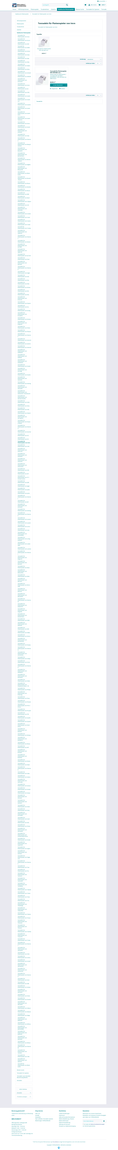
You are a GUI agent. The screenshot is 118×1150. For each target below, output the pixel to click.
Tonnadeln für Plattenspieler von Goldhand (22, 351)
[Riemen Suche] (80, 9)
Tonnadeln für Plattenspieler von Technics (22, 874)
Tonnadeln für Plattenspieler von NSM (24, 619)
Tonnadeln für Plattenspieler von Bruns (24, 189)
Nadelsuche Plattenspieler (23, 32)
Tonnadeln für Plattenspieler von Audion (24, 104)
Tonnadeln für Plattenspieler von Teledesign (22, 904)
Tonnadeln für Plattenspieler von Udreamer (22, 949)
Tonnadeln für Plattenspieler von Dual (23, 258)
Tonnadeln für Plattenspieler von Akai (23, 57)
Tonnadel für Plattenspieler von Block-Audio (24, 1065)
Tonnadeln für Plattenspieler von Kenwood (22, 505)
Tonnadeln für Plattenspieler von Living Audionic (24, 539)
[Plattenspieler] (35, 9)
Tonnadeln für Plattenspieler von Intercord (22, 450)
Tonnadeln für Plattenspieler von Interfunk (22, 460)
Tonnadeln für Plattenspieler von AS (23, 88)
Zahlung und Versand (64, 1124)
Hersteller (19, 1080)
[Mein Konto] (92, 4)
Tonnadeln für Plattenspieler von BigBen (24, 163)
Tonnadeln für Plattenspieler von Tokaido (24, 889)
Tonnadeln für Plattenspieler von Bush (24, 197)
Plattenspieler (20, 23)
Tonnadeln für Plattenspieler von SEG (23, 821)
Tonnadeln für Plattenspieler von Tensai (24, 917)
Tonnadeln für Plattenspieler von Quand (24, 720)
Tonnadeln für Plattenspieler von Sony (24, 809)
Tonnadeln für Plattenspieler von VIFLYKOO (22, 1003)
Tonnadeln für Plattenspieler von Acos (23, 36)
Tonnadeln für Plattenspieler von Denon (24, 241)
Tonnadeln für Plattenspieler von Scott (24, 818)
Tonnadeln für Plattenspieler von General (24, 346)
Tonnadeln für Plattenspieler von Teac (23, 866)
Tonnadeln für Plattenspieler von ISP (23, 473)
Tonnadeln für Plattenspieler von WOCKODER (22, 1028)
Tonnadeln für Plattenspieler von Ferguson (22, 323)
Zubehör (19, 29)
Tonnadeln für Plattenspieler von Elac (23, 279)
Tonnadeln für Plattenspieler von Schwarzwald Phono (23, 835)
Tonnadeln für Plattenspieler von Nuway (24, 644)
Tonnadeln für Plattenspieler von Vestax (24, 986)
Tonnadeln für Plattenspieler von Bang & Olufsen (24, 144)
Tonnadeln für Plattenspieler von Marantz (22, 562)
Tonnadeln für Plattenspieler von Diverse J (24, 497)
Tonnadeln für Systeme (23, 1073)
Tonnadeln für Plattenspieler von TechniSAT (22, 879)
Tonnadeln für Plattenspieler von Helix (24, 401)
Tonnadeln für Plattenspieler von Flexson (24, 330)
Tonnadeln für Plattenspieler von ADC (23, 43)
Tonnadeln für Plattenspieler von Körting (24, 509)
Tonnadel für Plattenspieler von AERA (24, 46)
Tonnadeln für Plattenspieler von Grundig (22, 370)
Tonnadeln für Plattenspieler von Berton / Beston (24, 159)
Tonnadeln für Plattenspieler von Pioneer (24, 701)
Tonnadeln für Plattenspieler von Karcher (24, 431)
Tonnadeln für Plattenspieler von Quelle (24, 717)
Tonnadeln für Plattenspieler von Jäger (24, 485)
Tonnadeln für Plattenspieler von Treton (24, 892)
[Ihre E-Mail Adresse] (92, 1121)
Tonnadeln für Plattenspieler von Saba (24, 772)
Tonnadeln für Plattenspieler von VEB (23, 982)
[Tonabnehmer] (45, 9)
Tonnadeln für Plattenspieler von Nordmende (22, 640)
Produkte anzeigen (24, 1096)
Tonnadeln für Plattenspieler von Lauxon (24, 522)
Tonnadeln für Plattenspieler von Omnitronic (22, 653)
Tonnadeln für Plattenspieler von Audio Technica (24, 118)
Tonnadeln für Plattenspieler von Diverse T (24, 944)
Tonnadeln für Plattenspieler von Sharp (24, 825)
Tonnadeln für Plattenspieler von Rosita (24, 760)
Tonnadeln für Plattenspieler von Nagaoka (22, 610)
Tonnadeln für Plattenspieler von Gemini (24, 343)
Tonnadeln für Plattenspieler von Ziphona (22, 1060)
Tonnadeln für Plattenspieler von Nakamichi (22, 605)
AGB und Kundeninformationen (67, 1117)
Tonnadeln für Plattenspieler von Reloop (24, 734)
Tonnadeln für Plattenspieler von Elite (23, 283)
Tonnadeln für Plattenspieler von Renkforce (22, 739)
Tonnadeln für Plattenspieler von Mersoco (22, 580)
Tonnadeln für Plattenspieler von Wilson (24, 1042)
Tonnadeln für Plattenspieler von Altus (24, 68)
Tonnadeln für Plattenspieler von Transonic (22, 935)
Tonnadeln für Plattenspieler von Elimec (24, 286)
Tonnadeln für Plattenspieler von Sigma (24, 847)
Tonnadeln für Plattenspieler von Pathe (24, 680)
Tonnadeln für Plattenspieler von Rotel (24, 764)
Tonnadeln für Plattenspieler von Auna (24, 122)
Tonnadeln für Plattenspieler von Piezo (24, 697)
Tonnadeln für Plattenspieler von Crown (24, 223)
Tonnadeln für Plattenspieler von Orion (24, 661)
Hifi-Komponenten (21, 20)
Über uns (37, 1113)
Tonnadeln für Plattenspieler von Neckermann (22, 615)
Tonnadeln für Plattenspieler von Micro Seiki (24, 585)
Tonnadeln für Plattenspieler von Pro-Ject (24, 709)
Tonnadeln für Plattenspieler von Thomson (22, 921)
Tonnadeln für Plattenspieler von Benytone (22, 149)
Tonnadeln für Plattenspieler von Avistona (22, 131)
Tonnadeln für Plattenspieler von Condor (24, 213)
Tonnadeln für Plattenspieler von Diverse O (24, 666)
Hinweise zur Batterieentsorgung (67, 1126)
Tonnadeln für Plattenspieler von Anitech (24, 72)
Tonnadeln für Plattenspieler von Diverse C (24, 237)
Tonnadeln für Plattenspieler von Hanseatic (22, 387)
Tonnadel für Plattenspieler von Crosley (24, 227)
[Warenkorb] (102, 4)
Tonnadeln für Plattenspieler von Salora (24, 776)
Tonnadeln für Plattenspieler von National (22, 624)
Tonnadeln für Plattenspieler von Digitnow (22, 250)
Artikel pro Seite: (90, 63)
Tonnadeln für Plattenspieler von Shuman (22, 796)
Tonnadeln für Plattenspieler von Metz (24, 575)
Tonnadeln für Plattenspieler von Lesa (23, 529)
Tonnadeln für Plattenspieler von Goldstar (22, 356)
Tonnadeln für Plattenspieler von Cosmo (24, 220)
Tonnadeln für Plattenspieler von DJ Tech (24, 254)
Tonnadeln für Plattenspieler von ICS (23, 438)
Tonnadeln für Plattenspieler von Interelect (22, 455)
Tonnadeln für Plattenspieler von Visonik (24, 998)
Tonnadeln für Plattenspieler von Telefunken (22, 909)
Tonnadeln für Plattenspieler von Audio (24, 95)
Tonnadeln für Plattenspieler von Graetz (24, 365)
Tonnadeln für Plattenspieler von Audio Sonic (24, 113)
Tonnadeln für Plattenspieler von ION (23, 469)
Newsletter (38, 1117)
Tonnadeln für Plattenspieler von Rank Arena (24, 725)
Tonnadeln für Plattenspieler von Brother (24, 186)
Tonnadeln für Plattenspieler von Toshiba (24, 930)
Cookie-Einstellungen (64, 1113)
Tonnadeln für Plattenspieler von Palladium (22, 671)
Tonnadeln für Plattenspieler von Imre (24, 442)
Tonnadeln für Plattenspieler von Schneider (22, 814)
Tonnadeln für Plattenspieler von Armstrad (22, 80)
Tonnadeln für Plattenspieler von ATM (23, 91)
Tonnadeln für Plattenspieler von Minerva (22, 590)
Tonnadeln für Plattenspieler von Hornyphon (22, 417)
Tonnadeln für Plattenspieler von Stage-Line (24, 857)
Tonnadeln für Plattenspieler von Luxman (24, 548)
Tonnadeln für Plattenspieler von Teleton (24, 913)
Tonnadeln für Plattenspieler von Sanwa (24, 788)
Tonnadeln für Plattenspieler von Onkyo (24, 657)
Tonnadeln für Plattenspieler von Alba (23, 61)
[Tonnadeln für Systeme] (92, 9)
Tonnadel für (39, 101)
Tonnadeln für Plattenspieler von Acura (24, 39)
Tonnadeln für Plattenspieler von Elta (23, 294)
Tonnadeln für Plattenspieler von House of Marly (24, 422)
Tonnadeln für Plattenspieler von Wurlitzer (22, 1038)
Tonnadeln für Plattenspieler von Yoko (23, 1055)
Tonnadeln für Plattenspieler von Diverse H (24, 427)
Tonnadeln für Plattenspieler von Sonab (24, 839)
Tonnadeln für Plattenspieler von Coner (24, 216)
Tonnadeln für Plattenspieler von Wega (24, 1014)
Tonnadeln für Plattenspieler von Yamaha (22, 1051)
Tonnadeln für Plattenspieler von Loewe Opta (24, 544)
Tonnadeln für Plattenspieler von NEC (23, 628)
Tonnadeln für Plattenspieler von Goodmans (22, 361)
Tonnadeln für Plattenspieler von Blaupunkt (22, 168)
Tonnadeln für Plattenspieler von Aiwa (24, 54)
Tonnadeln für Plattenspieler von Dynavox (22, 263)
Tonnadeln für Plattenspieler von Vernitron (22, 991)
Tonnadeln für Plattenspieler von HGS (23, 408)
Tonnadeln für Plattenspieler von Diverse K (24, 514)
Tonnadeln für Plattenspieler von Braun (24, 182)
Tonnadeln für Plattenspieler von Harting (24, 382)
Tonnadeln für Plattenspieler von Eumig (24, 309)
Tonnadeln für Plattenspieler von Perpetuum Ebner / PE (23, 684)
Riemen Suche (20, 1070)
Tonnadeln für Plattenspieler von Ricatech (22, 751)
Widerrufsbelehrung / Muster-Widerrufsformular (66, 1119)
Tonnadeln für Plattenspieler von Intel (23, 445)
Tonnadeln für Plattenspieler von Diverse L (24, 552)
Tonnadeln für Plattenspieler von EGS (23, 275)
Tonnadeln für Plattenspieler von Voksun (24, 1007)
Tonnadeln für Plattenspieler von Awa (23, 135)
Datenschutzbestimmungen (98, 1124)
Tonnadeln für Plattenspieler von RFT (23, 746)
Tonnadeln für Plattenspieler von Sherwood (22, 830)
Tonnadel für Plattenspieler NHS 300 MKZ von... (44, 49)
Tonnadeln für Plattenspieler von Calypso (24, 200)
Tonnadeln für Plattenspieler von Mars (24, 567)
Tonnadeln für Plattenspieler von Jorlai (24, 492)
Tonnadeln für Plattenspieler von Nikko (24, 631)
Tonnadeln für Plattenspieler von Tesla (24, 896)
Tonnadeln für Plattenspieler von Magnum (22, 557)
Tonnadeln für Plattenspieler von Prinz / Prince (24, 705)
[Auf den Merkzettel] (62, 89)
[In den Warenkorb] (58, 85)
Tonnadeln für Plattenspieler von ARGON (24, 75)
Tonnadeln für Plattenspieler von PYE (23, 713)
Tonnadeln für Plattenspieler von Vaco (23, 979)
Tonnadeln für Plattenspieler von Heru (24, 405)
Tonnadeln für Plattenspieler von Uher (24, 953)
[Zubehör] (53, 9)
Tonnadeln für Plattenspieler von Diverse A (24, 139)
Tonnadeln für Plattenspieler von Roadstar (22, 756)
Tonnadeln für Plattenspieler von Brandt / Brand (24, 178)
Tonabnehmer (20, 26)
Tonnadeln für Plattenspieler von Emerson (22, 298)
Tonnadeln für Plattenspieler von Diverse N (24, 648)
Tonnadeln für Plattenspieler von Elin (23, 290)
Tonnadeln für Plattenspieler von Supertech (22, 843)
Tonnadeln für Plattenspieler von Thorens (22, 926)
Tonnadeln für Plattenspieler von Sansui (24, 785)
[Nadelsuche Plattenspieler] (66, 9)
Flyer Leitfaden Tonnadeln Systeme (44, 1119)
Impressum (62, 1115)
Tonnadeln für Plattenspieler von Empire (24, 302)
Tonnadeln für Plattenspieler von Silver (24, 806)
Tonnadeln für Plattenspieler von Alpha (24, 65)
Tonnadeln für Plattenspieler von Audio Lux (24, 100)
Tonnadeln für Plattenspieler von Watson (24, 1011)
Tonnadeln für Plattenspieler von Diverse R (24, 768)
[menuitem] (55, 5)
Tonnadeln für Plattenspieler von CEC (23, 204)
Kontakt (37, 1115)
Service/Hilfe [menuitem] (101, 1)
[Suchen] (67, 4)
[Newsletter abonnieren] (104, 1121)
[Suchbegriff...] (55, 4)
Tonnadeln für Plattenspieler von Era (23, 306)
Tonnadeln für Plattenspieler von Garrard (24, 339)
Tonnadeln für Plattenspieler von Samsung (22, 781)
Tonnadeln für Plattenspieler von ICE (23, 434)
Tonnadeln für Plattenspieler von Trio (23, 899)
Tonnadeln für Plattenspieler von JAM (23, 481)
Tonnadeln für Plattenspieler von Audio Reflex (24, 108)
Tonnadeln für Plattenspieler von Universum (22, 970)
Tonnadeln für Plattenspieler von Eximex (24, 318)
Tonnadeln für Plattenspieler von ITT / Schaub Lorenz (23, 477)
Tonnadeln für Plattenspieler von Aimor (24, 50)
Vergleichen (54, 88)
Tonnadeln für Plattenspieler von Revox (24, 743)
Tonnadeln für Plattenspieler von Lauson (24, 518)
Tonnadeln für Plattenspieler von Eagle (24, 272)
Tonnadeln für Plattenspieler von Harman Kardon (22, 397)
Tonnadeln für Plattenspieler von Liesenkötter (22, 534)
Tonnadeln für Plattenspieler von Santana (22, 852)
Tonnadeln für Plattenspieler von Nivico (24, 635)
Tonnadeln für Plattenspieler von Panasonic (22, 676)
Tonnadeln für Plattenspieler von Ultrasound (22, 965)
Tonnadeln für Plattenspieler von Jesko (24, 489)
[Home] (14, 9)
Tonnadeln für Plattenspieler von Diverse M (24, 600)
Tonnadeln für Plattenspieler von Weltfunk (22, 1019)
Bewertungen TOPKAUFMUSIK (42, 1120)
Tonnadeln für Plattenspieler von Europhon (22, 314)
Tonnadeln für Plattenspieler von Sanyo (24, 792)
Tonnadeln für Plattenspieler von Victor (24, 995)
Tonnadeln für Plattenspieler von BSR (23, 193)
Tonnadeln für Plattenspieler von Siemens (22, 801)
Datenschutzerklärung (64, 1122)
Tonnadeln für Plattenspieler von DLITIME (22, 245)
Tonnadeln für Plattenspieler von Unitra (24, 956)
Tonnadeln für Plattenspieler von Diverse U (24, 975)
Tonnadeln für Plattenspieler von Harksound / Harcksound (24, 392)
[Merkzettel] (85, 4)
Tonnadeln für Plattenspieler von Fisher (24, 327)
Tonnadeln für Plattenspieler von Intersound (22, 465)
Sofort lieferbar (23, 1089)
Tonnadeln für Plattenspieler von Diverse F (24, 335)
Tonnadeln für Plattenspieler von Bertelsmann (22, 154)
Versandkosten (56, 1141)
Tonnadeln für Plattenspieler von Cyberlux (22, 232)
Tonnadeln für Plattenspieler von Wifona (24, 1023)
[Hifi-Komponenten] (23, 9)
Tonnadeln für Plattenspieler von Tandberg (22, 885)
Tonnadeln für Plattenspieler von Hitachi (24, 412)
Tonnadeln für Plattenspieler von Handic (24, 374)
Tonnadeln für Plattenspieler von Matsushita (22, 571)
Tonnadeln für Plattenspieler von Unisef (24, 960)
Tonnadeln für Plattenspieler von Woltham (22, 1033)
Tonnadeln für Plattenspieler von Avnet (24, 126)
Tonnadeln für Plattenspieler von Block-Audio (24, 173)
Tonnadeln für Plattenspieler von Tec (23, 870)
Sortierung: (83, 59)
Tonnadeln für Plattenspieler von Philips (24, 688)
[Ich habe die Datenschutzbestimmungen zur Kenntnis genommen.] (83, 1124)
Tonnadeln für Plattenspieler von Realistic (22, 730)
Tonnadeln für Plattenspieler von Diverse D (24, 268)
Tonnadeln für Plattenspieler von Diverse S (24, 862)
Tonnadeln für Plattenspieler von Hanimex (22, 378)
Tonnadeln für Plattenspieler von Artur (24, 84)
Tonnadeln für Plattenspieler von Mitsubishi (22, 595)
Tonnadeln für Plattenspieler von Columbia (22, 209)
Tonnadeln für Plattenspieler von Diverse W (24, 1046)
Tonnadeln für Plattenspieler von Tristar (24, 939)
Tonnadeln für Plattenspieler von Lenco (24, 525)
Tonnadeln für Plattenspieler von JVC (23, 501)
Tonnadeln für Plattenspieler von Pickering (22, 693)
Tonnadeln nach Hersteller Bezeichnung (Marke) (23, 1076)
